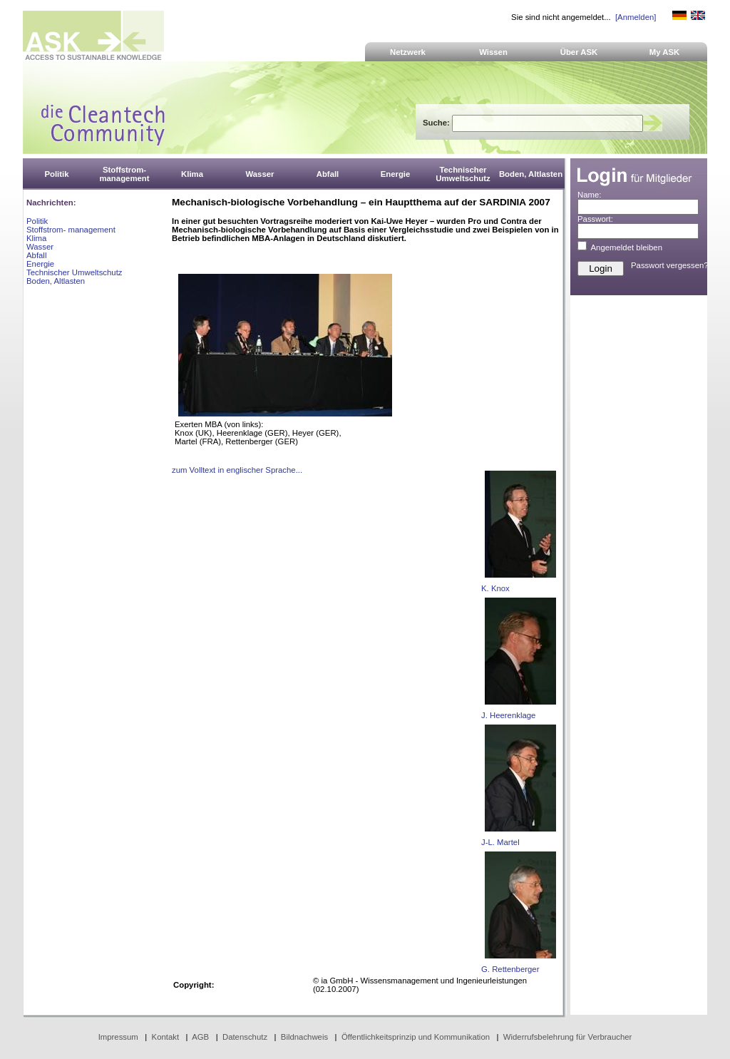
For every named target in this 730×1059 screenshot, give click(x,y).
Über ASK (579, 52)
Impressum (118, 1037)
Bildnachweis (304, 1037)
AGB (200, 1037)
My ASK (664, 52)
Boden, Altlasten (55, 281)
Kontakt (166, 1037)
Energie (40, 264)
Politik (37, 221)
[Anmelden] (635, 17)
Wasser (39, 246)
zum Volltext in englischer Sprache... (237, 470)
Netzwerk (408, 52)
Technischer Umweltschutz (74, 272)
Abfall (36, 255)
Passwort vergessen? (670, 265)
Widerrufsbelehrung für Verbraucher (567, 1037)
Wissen (493, 52)
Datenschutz (244, 1037)
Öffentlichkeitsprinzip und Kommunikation (415, 1037)
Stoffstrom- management (70, 229)
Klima (36, 238)
